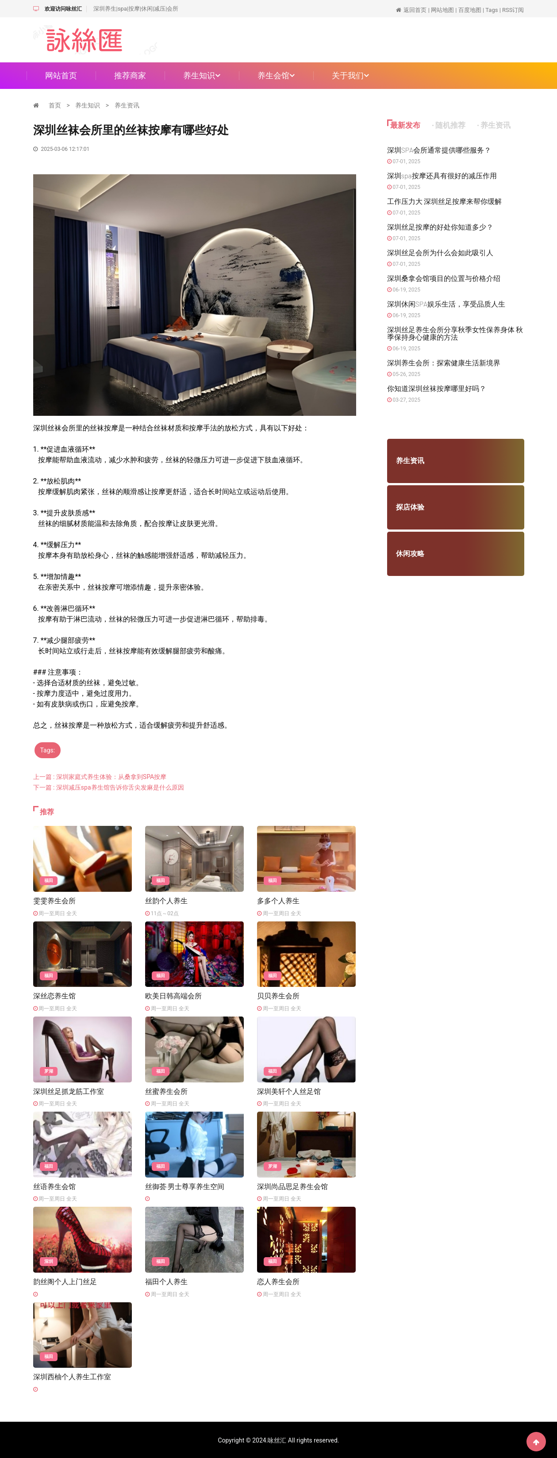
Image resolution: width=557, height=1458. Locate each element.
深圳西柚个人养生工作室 (72, 1376)
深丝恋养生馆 (54, 995)
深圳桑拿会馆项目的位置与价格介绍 (443, 278)
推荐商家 (130, 75)
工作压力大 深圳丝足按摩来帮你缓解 (444, 201)
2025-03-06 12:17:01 (61, 149)
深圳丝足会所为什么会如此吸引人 (440, 252)
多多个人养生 (278, 900)
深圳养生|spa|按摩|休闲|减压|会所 (136, 8)
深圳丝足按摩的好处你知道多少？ (440, 227)
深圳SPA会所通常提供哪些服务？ (439, 150)
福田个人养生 (166, 1281)
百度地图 (469, 10)
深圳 (48, 1260)
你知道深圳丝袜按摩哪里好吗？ (436, 388)
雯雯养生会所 (54, 900)
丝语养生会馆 (54, 1186)
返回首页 (414, 10)
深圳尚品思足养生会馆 (292, 1186)
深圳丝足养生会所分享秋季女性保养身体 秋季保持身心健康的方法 (455, 333)
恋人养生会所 (278, 1281)
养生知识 (201, 75)
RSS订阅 (513, 10)
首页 (55, 105)
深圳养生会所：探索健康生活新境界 (443, 362)
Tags (491, 10)
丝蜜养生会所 (166, 1090)
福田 (48, 880)
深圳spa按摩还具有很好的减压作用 (442, 175)
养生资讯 (127, 105)
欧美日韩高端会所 (173, 995)
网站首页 (61, 75)
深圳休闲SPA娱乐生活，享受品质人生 (446, 303)
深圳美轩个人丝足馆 (289, 1090)
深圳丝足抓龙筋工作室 (68, 1090)
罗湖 (48, 1070)
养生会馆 (276, 75)
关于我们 (350, 75)
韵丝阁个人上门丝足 (65, 1281)
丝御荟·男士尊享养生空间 (184, 1186)
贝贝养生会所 (278, 995)
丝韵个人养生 (166, 900)
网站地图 (442, 10)
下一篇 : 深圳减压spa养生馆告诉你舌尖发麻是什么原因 (108, 787)
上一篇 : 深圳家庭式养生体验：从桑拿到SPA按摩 (100, 776)
